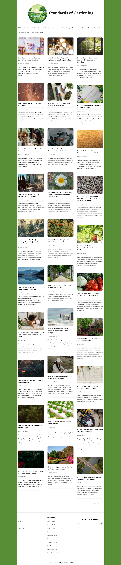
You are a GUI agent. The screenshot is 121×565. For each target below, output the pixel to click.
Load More (97, 504)
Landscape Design (65, 28)
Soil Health (97, 28)
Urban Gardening (24, 32)
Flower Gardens (32, 28)
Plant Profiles (76, 28)
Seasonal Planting (87, 28)
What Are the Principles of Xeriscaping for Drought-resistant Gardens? (87, 198)
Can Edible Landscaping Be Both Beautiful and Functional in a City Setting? (59, 194)
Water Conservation (37, 32)
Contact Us (21, 525)
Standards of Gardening (71, 12)
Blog (19, 521)
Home (19, 518)
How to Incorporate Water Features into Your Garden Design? (57, 330)
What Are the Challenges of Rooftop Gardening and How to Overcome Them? (30, 242)
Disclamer (21, 528)
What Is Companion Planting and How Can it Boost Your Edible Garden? (31, 335)
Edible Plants (21, 28)
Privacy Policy (22, 532)
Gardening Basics (53, 28)
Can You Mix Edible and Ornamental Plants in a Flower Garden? (89, 248)
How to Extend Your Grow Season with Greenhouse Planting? (87, 60)
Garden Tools (42, 28)
